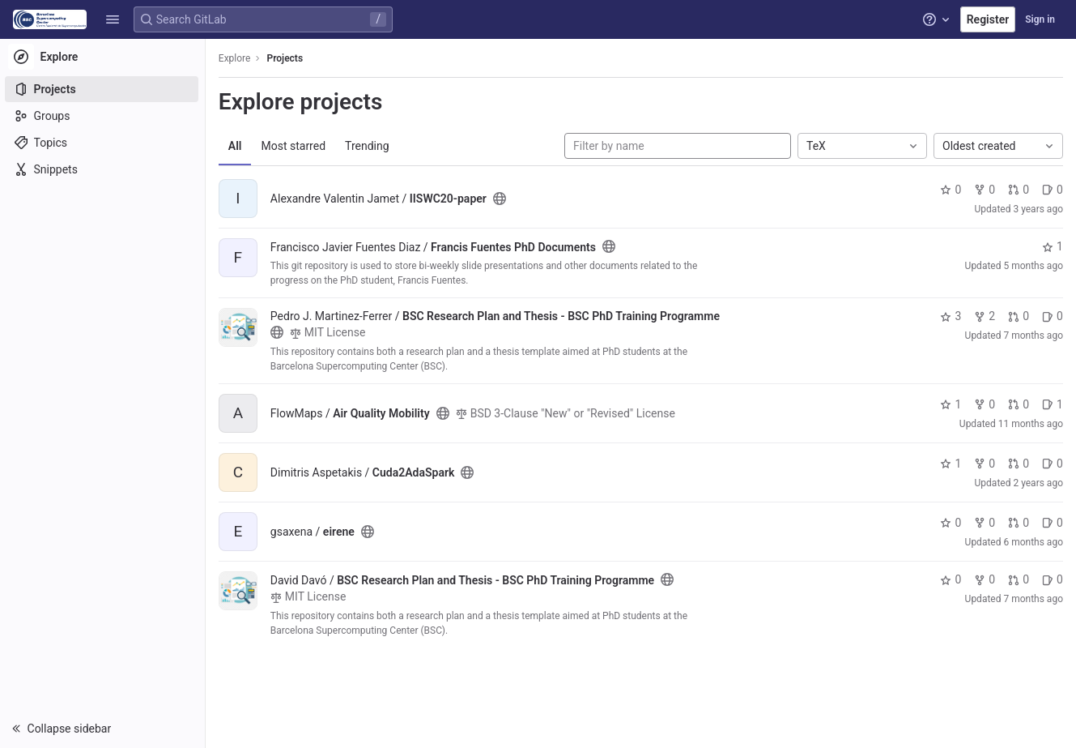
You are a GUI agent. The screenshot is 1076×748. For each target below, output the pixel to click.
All (237, 145)
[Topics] (103, 143)
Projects (287, 58)
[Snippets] (103, 169)
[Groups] (103, 116)
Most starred (295, 145)
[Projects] (103, 89)
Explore (236, 58)
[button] (112, 19)
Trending (369, 145)
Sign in (1040, 19)
